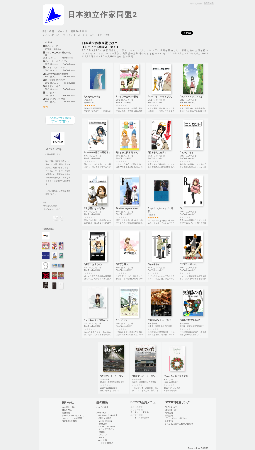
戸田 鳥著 (88, 100)
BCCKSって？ (171, 407)
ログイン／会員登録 (139, 417)
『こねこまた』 (122, 320)
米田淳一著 (152, 324)
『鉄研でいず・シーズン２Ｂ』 (114, 376)
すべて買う (60, 120)
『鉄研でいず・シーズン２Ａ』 (146, 376)
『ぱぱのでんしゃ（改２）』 (161, 320)
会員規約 (169, 415)
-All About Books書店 (107, 415)
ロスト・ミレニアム (55, 67)
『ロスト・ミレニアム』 (190, 96)
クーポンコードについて (73, 415)
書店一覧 (58, 218)
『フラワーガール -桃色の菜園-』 (131, 96)
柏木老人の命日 (53, 86)
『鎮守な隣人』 (122, 264)
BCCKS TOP (170, 410)
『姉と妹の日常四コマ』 (127, 152)
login (192, 4)
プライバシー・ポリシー (176, 418)
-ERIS (101, 437)
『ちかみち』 (153, 264)
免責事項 (169, 421)
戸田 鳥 (48, 49)
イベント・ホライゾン (56, 61)
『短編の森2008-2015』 (190, 320)
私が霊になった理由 (55, 99)
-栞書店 (101, 432)
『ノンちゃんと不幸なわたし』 (98, 320)
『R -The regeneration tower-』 (131, 208)
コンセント (50, 93)
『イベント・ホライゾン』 (160, 96)
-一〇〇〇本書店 (105, 443)
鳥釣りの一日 (51, 46)
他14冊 (46, 107)
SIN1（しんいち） (50, 58)
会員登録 (198, 4)
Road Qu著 (168, 379)
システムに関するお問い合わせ (179, 424)
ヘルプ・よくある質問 (72, 418)
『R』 (181, 208)
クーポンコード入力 (139, 412)
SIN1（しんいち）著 (124, 100)
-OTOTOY (103, 435)
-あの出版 (102, 440)
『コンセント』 (186, 152)
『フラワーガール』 (188, 264)
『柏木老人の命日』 (157, 152)
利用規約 (169, 413)
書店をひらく (68, 410)
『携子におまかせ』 (93, 264)
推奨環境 (66, 413)
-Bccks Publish (105, 421)
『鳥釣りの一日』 (92, 96)
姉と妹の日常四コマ (55, 80)
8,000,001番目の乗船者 (56, 74)
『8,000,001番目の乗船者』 (97, 152)
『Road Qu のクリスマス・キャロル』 (182, 376)
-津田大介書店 (104, 418)
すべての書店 (102, 407)
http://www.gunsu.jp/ (51, 209)
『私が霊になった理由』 (95, 208)
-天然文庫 (102, 424)
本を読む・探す (69, 407)
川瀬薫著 (151, 215)
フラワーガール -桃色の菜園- (58, 53)
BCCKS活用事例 (69, 421)
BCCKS (208, 3)
